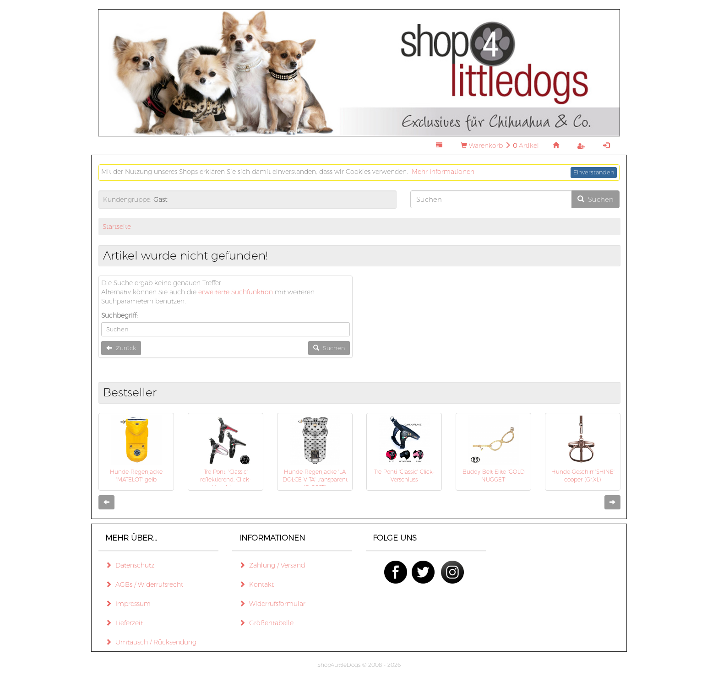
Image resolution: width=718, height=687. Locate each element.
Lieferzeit (124, 623)
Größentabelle (266, 623)
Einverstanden (593, 172)
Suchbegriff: (119, 315)
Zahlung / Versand (272, 565)
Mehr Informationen (443, 172)
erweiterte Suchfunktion (235, 292)
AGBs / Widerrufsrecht (144, 584)
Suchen (595, 199)
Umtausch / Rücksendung (150, 642)
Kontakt (256, 584)
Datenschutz (129, 565)
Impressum (128, 604)
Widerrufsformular (272, 604)
